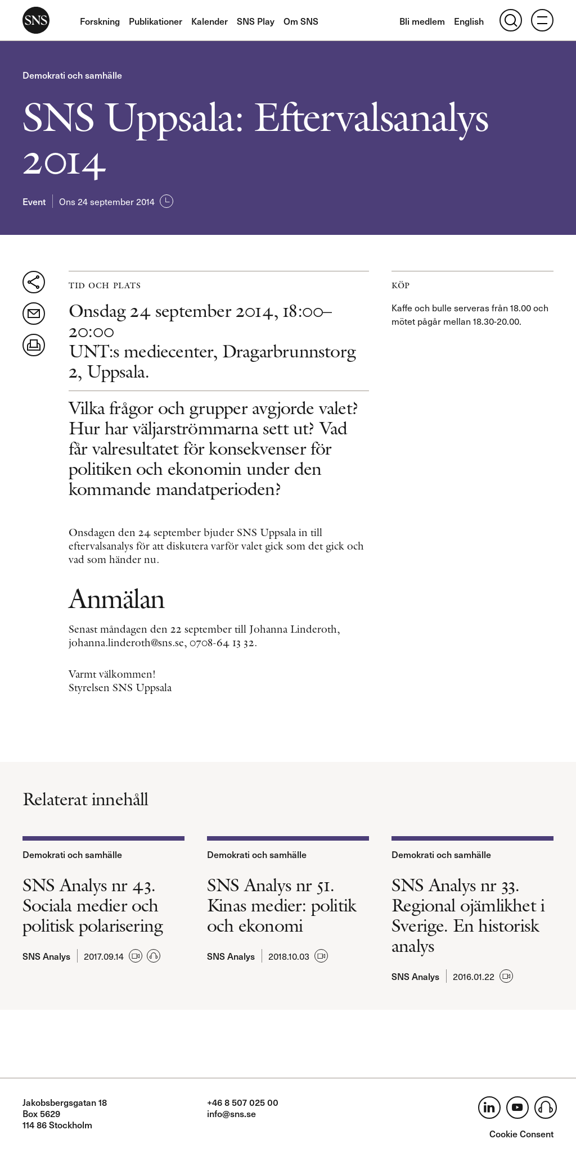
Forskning (100, 21)
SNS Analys (46, 956)
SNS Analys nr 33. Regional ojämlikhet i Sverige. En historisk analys (468, 915)
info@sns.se (231, 1113)
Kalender (209, 21)
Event (34, 201)
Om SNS (301, 21)
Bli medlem (422, 21)
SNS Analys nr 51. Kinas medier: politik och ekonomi (281, 905)
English (469, 21)
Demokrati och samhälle (72, 74)
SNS (36, 20)
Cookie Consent (521, 1133)
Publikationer (155, 21)
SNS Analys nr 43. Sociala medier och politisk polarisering (92, 905)
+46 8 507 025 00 (242, 1102)
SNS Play (255, 21)
